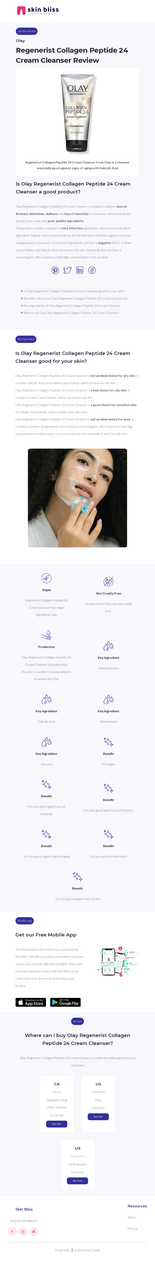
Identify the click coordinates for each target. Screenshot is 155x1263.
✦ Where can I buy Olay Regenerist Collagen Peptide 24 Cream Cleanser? (70, 313)
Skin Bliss (24, 1209)
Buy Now (56, 1124)
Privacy (132, 1228)
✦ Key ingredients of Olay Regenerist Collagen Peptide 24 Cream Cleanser (71, 305)
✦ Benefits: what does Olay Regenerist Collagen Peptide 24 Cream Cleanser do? (74, 298)
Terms (131, 1217)
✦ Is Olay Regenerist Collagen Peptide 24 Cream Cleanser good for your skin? (72, 291)
